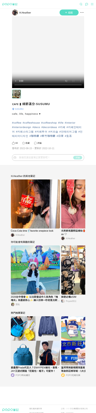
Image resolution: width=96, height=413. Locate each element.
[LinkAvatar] (15, 12)
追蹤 (69, 12)
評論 (78, 157)
